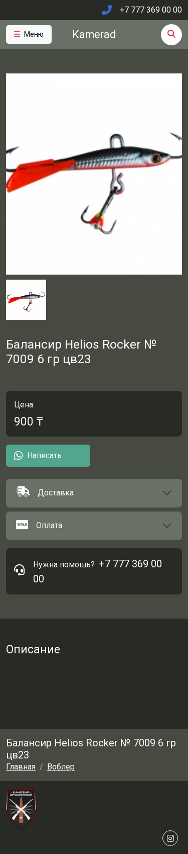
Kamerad (94, 34)
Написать (38, 456)
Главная (21, 767)
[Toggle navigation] (29, 34)
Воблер (61, 767)
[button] (94, 493)
